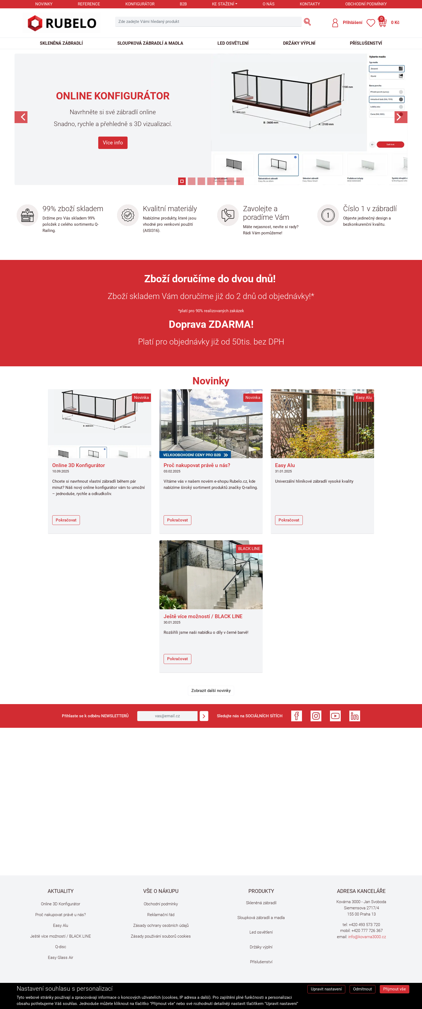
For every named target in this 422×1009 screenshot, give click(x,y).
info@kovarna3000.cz (367, 936)
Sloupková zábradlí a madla (150, 43)
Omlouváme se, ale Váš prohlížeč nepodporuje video (211, 808)
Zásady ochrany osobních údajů (161, 925)
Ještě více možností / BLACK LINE (203, 616)
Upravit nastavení (326, 989)
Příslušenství (366, 43)
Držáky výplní (299, 43)
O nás (269, 4)
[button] (347, 23)
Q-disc (60, 946)
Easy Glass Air (60, 957)
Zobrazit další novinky (211, 690)
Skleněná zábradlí (61, 43)
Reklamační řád (160, 914)
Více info (113, 143)
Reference (89, 4)
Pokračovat (66, 520)
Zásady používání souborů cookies (161, 936)
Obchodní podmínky (366, 4)
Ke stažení (223, 4)
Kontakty (310, 4)
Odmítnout (362, 989)
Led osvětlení (233, 43)
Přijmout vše (394, 989)
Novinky (43, 4)
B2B (183, 4)
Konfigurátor (139, 4)
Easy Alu (285, 465)
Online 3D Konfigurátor (78, 465)
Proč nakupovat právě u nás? (197, 465)
